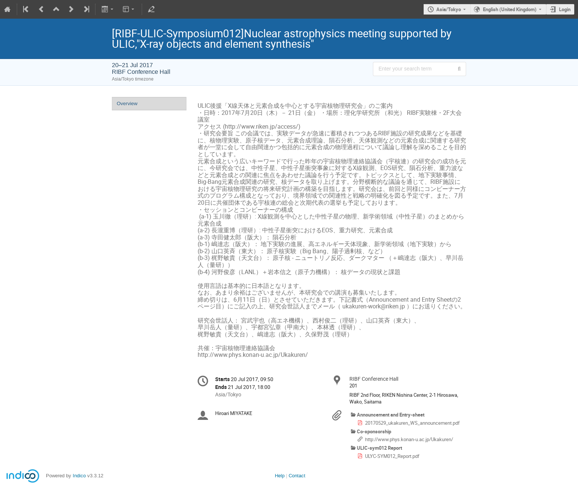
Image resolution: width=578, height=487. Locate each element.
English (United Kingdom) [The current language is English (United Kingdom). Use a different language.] (510, 9)
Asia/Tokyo (448, 9)
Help (280, 475)
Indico (79, 475)
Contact (297, 475)
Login (565, 9)
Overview (127, 103)
